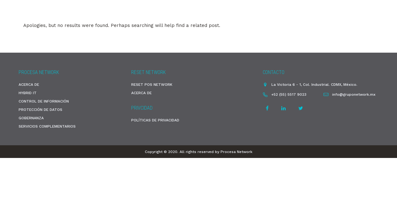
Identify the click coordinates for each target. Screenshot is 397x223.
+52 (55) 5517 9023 (288, 94)
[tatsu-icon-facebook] (268, 108)
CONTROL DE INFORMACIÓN (44, 101)
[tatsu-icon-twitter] (300, 108)
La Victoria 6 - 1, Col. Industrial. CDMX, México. (314, 84)
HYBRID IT (28, 93)
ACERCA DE (29, 84)
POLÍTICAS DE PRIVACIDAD (155, 120)
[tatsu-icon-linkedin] (284, 108)
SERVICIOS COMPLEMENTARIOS (47, 126)
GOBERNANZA (31, 118)
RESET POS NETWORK (151, 84)
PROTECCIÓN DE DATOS (40, 109)
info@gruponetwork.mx (354, 94)
